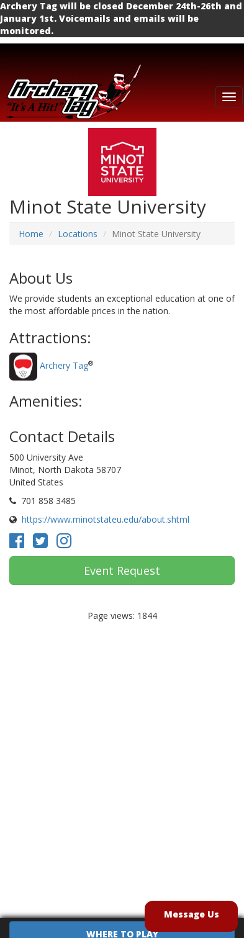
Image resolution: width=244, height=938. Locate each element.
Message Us (191, 914)
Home (31, 234)
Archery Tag (64, 365)
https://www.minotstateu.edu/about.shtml (105, 519)
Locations (77, 234)
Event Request (122, 570)
